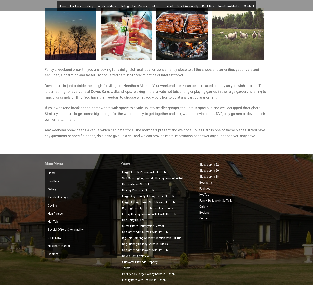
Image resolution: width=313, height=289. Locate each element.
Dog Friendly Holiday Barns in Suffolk (145, 244)
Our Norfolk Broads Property (140, 262)
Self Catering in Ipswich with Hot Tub (145, 250)
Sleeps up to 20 (209, 170)
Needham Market (229, 5)
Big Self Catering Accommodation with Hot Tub (151, 238)
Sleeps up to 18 (209, 176)
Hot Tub (155, 5)
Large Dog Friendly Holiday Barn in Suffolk (148, 196)
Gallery (89, 5)
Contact (249, 5)
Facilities (75, 5)
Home (63, 5)
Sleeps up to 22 (209, 164)
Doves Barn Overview (135, 256)
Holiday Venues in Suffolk (138, 190)
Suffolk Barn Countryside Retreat (143, 226)
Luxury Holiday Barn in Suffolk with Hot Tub (149, 214)
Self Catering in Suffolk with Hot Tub (145, 232)
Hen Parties (139, 5)
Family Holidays (106, 5)
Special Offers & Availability (181, 5)
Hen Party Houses (133, 220)
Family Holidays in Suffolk (215, 200)
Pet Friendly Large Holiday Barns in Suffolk (148, 274)
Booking (204, 212)
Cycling (124, 5)
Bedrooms (206, 182)
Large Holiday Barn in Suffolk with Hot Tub (148, 202)
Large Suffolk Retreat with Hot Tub (144, 172)
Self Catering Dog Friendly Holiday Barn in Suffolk (153, 178)
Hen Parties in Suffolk (136, 184)
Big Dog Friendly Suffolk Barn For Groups (147, 208)
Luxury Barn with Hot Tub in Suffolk (144, 280)
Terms (126, 268)
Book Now (208, 5)
